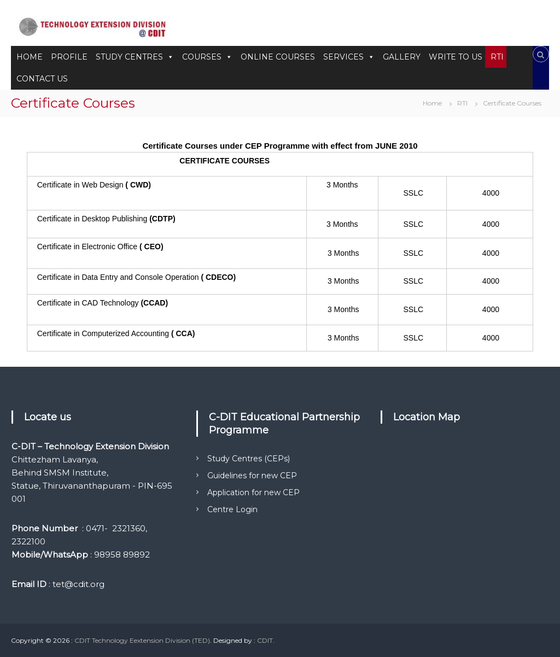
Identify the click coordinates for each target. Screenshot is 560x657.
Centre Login (232, 509)
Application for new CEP (253, 492)
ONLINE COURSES (278, 57)
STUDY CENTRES (135, 57)
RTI (497, 57)
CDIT (265, 640)
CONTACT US (42, 79)
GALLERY (402, 57)
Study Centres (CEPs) (248, 459)
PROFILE (69, 57)
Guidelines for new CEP (252, 475)
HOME (29, 57)
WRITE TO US (455, 57)
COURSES (207, 57)
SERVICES (349, 57)
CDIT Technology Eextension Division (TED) (142, 640)
